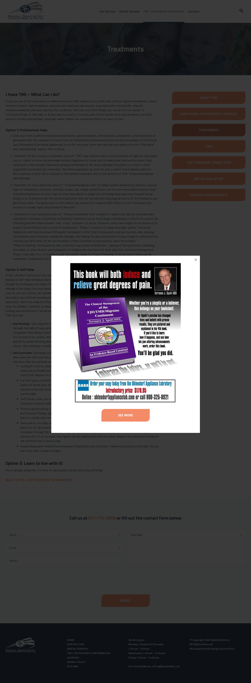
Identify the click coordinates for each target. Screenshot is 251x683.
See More (125, 415)
